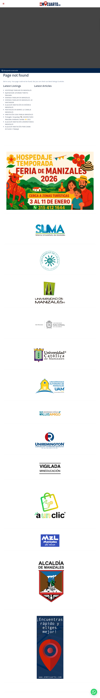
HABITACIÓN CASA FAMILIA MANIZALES (19, 114)
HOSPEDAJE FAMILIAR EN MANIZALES (18, 90)
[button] (94, 692)
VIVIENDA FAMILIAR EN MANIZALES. (17, 98)
